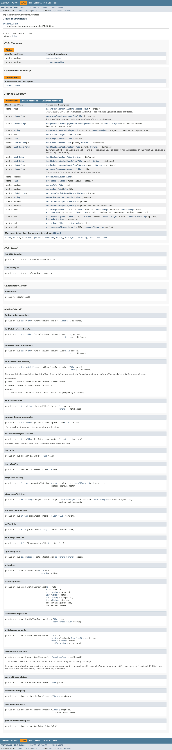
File (21, 116)
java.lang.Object (10, 24)
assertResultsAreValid (58, 109)
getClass (38, 238)
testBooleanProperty (57, 201)
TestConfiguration (94, 227)
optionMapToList (54, 193)
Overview (5, 3)
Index (48, 3)
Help (55, 3)
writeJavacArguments (57, 216)
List (16, 116)
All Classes (57, 7)
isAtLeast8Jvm (53, 58)
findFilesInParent (55, 143)
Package (14, 3)
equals (16, 238)
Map (66, 193)
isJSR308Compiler (55, 62)
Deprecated (39, 3)
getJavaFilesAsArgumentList (61, 169)
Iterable (74, 124)
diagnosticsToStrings (57, 124)
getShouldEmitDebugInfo (58, 177)
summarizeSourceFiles (57, 197)
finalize (26, 238)
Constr (27, 11)
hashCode (49, 238)
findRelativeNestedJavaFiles (61, 161)
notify (59, 238)
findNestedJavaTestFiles (59, 157)
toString (82, 238)
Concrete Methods (51, 101)
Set (15, 124)
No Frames (42, 7)
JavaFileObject (112, 124)
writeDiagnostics (55, 210)
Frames (33, 7)
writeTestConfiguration (58, 227)
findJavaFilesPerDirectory (60, 147)
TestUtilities (13, 85)
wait (91, 238)
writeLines (52, 223)
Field (20, 11)
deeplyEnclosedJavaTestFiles (61, 116)
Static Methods (30, 101)
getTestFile (52, 181)
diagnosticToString (56, 130)
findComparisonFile (56, 139)
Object (15, 36)
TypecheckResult (79, 109)
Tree (30, 3)
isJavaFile (52, 185)
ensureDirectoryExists (58, 134)
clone (8, 238)
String (21, 124)
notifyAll (70, 238)
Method (35, 11)
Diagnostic (85, 124)
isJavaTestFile (54, 189)
